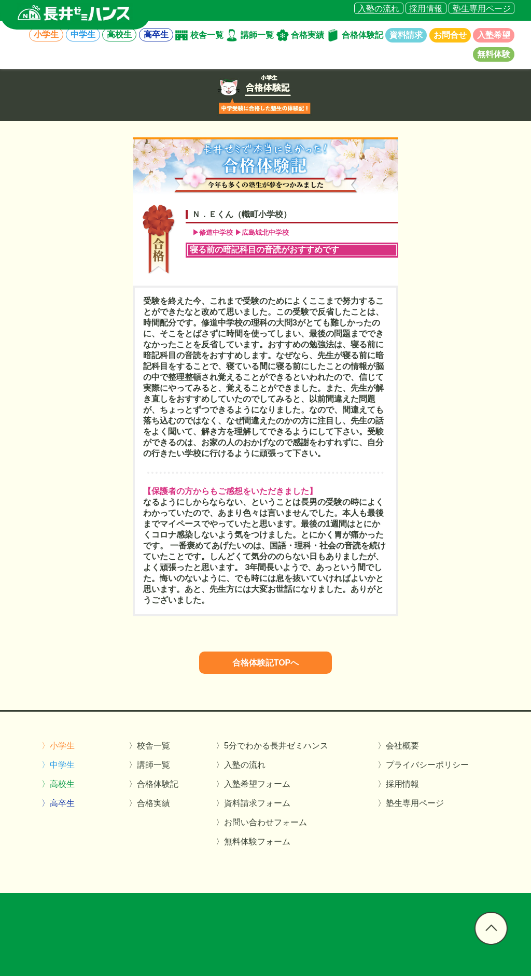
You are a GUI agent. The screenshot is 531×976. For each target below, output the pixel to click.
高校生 (119, 35)
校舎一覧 (206, 35)
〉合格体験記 (153, 784)
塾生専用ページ (482, 8)
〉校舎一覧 (149, 745)
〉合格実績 (149, 803)
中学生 (83, 35)
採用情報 (425, 8)
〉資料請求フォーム (253, 803)
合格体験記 (362, 35)
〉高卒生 (58, 803)
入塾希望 (493, 35)
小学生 (46, 35)
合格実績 (307, 35)
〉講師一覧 (149, 764)
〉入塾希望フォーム (253, 784)
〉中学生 (58, 764)
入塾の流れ (378, 8)
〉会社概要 (398, 745)
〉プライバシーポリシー (423, 764)
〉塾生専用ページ (411, 803)
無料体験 (493, 54)
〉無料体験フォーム (253, 841)
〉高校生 (58, 784)
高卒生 (156, 35)
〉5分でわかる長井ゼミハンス (272, 745)
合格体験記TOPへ (265, 662)
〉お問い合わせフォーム (261, 822)
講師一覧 (257, 35)
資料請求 (406, 35)
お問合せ (450, 35)
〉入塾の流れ (241, 764)
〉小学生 (58, 745)
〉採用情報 (398, 784)
